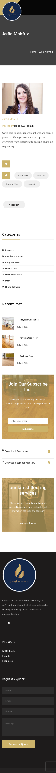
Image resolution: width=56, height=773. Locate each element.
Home (33, 51)
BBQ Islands (8, 650)
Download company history (27, 463)
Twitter (41, 175)
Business (9, 250)
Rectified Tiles (26, 356)
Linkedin (31, 183)
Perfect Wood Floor (28, 337)
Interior (8, 280)
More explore (28, 523)
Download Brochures (27, 451)
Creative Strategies (14, 256)
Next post (14, 204)
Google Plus (12, 183)
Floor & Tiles (11, 268)
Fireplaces (7, 660)
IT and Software (12, 287)
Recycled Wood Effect (29, 319)
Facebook (23, 175)
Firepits (6, 655)
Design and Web (12, 262)
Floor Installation (13, 274)
